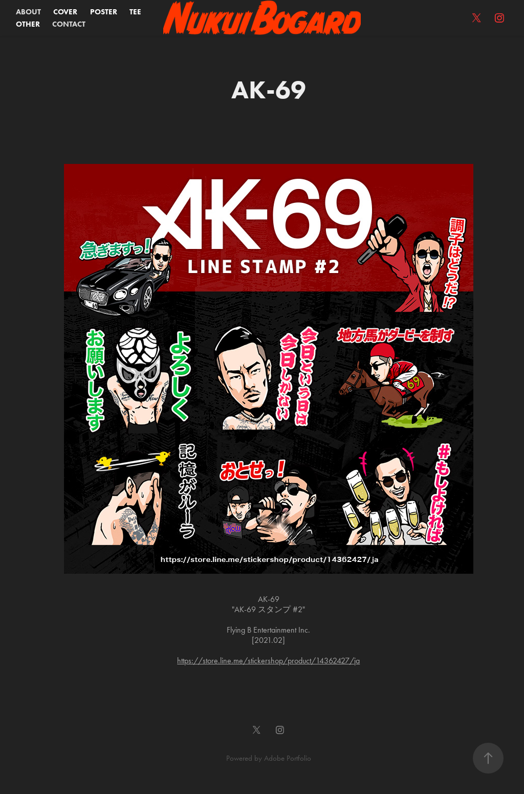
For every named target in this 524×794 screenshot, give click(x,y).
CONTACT (68, 24)
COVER (65, 11)
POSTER (103, 11)
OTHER (28, 24)
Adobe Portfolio (287, 758)
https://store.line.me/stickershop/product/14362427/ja (268, 660)
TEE (135, 11)
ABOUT (28, 11)
